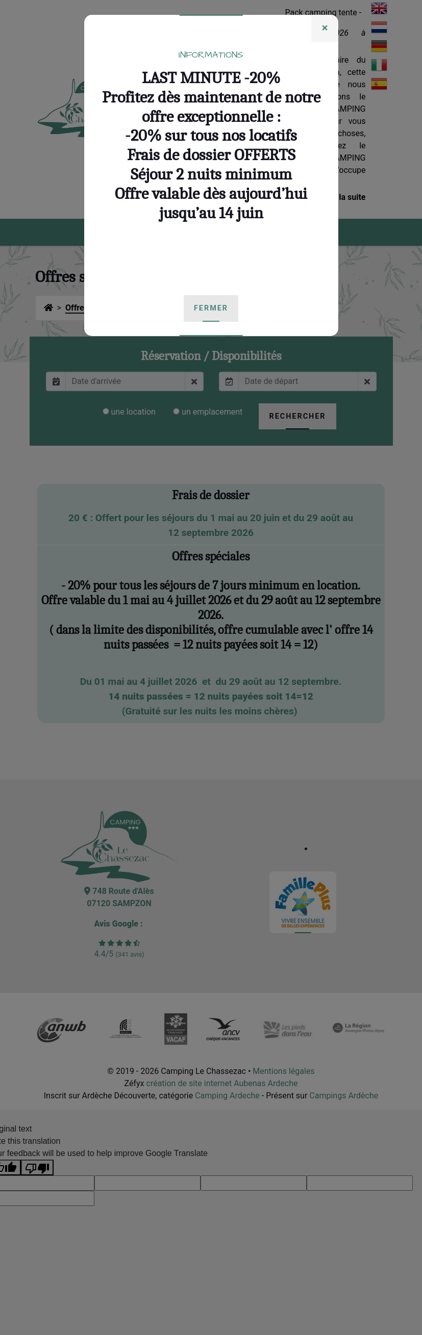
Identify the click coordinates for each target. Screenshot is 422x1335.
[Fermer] (324, 28)
